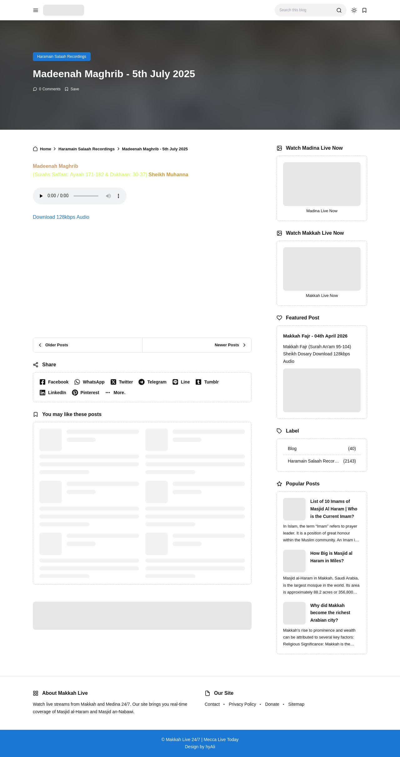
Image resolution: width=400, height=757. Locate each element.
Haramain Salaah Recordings (61, 56)
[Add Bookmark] (71, 89)
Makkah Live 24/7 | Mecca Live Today (202, 739)
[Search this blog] (305, 10)
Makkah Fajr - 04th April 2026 (315, 335)
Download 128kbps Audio (61, 217)
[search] (339, 10)
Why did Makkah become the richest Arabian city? (330, 613)
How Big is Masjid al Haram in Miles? (331, 557)
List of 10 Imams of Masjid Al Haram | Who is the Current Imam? (333, 509)
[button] (116, 392)
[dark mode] (354, 10)
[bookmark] (364, 10)
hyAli (210, 746)
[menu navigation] (35, 10)
